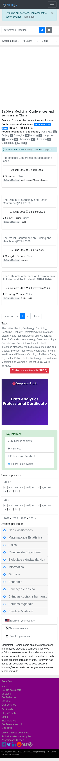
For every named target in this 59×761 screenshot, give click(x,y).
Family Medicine (42, 335)
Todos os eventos (19, 628)
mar (16, 505)
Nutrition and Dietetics (14, 354)
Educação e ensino (22, 589)
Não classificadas (21, 530)
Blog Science (9, 720)
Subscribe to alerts (20, 441)
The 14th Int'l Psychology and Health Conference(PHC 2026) (25, 201)
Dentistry (6, 332)
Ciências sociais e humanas (28, 596)
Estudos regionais (21, 604)
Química (14, 574)
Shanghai (21, 135)
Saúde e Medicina (11, 180)
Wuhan (12, 139)
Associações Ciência (13, 740)
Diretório (6, 693)
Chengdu (49, 131)
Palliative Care (47, 354)
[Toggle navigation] (52, 4)
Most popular (46, 149)
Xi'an (22, 143)
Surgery (6, 365)
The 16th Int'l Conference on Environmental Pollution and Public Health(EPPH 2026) (29, 278)
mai (28, 487)
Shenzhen (43, 139)
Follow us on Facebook (22, 456)
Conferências (9, 697)
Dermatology (31, 332)
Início (4, 686)
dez (17, 491)
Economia (15, 582)
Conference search (12, 724)
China (21, 176)
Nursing (50, 350)
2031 (32, 518)
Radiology (35, 358)
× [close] (52, 13)
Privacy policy (43, 752)
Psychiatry (7, 358)
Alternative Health (11, 328)
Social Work (43, 362)
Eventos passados (19, 636)
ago (44, 487)
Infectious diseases (12, 347)
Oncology (32, 354)
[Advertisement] (29, 79)
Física (13, 545)
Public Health (21, 358)
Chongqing (26, 139)
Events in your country (22, 620)
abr (22, 487)
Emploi (5, 717)
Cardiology (28, 328)
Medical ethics (32, 347)
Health (35, 343)
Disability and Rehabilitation (17, 335)
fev (10, 505)
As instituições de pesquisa (17, 736)
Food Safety (8, 339)
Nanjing (35, 135)
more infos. (29, 16)
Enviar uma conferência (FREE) (29, 370)
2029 (15, 518)
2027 (6, 500)
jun (33, 487)
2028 (6, 518)
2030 (23, 518)
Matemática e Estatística (25, 537)
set (49, 487)
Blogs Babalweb (10, 713)
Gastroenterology (25, 339)
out (5, 491)
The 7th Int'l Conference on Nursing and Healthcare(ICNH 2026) (27, 239)
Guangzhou (10, 143)
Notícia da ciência (11, 690)
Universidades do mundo (15, 732)
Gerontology (8, 343)
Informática (16, 567)
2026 (6, 482)
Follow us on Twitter (20, 464)
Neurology (26, 350)
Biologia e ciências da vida (27, 559)
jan (4, 505)
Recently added (32, 149)
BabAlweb (7, 709)
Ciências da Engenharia (25, 552)
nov (11, 491)
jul (38, 487)
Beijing (7, 135)
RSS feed (14, 448)
